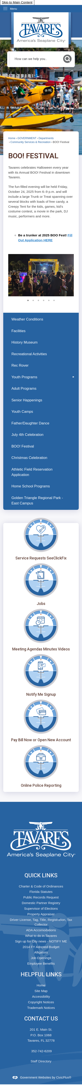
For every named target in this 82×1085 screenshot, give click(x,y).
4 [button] (43, 300)
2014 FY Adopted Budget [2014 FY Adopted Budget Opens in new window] (41, 947)
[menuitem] (41, 319)
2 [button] (33, 300)
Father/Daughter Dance (30, 423)
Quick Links (41, 875)
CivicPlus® (63, 1077)
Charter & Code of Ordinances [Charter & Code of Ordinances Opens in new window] (41, 886)
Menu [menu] (13, 8)
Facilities (18, 331)
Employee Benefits (41, 963)
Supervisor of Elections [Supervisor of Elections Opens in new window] (41, 908)
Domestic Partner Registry (41, 903)
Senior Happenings (26, 400)
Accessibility (41, 996)
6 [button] (54, 300)
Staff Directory (41, 1061)
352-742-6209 (41, 1051)
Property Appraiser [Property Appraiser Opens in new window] (41, 914)
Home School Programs (30, 486)
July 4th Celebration (27, 435)
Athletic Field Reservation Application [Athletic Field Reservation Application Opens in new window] (31, 472)
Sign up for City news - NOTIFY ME (41, 941)
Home (11, 138)
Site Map (41, 991)
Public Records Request (41, 897)
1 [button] (28, 300)
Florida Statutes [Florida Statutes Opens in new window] (41, 891)
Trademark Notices (41, 1008)
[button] (67, 59)
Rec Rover (20, 365)
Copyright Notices (41, 1002)
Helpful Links (41, 974)
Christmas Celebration (29, 458)
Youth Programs (24, 377)
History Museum (24, 342)
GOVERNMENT (27, 138)
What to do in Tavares (41, 935)
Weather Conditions (27, 319)
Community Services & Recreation (30, 142)
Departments (46, 138)
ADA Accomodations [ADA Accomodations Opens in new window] (41, 930)
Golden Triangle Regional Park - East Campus (37, 500)
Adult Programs (23, 388)
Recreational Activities (29, 354)
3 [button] (38, 300)
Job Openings (41, 958)
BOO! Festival (22, 446)
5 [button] (48, 300)
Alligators (41, 952)
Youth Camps (22, 412)
